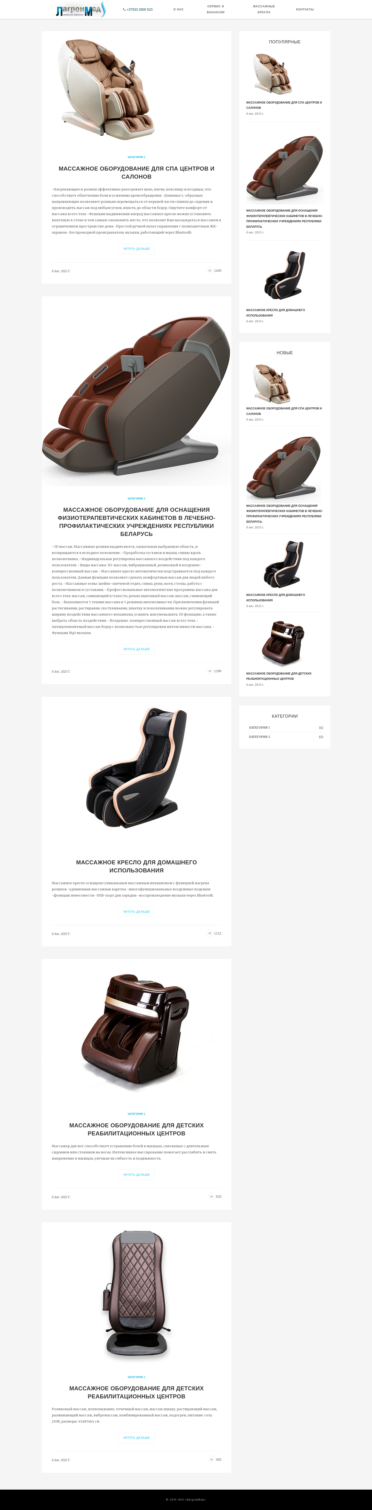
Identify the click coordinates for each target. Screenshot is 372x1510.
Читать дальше (136, 248)
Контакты (305, 9)
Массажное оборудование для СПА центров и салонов (136, 172)
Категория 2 (259, 737)
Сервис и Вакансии (216, 9)
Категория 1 (136, 157)
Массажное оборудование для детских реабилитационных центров (136, 1129)
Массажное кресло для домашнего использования (136, 866)
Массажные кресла (264, 9)
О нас (178, 9)
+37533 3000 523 (140, 9)
